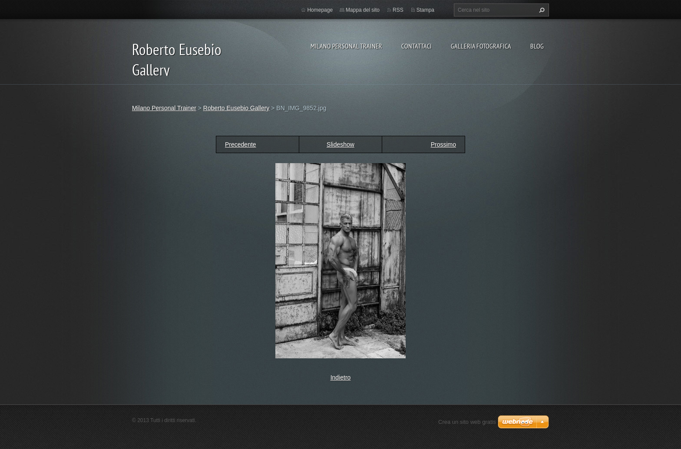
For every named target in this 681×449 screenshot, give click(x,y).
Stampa (425, 10)
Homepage (320, 10)
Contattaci (416, 46)
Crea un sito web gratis (467, 422)
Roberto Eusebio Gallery (236, 108)
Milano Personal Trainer (346, 46)
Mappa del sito (363, 10)
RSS (398, 10)
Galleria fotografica (481, 46)
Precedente (240, 144)
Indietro (341, 377)
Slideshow (340, 144)
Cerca (540, 9)
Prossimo (443, 144)
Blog (537, 46)
